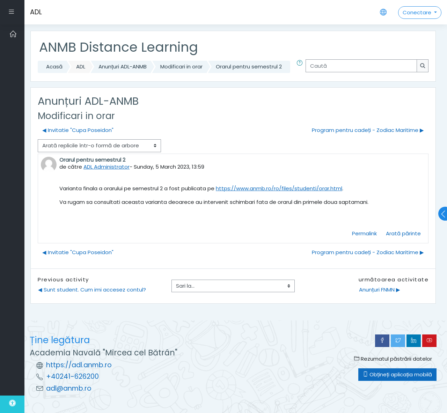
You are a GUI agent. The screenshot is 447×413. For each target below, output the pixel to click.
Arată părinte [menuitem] (403, 233)
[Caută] (361, 65)
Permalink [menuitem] (364, 233)
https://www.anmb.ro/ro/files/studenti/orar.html (279, 188)
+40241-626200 (72, 376)
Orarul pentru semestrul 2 (249, 66)
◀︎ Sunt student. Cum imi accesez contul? (92, 289)
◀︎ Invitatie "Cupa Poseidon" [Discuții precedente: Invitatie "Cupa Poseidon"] (77, 130)
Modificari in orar (181, 66)
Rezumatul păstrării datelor (393, 358)
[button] (301, 66)
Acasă (54, 66)
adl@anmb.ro (68, 388)
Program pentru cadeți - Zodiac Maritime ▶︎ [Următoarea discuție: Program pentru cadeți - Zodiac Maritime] (368, 130)
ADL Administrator (106, 166)
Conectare (418, 12)
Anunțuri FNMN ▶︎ (379, 289)
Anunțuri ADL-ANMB (122, 66)
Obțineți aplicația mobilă (397, 374)
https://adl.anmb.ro (79, 365)
